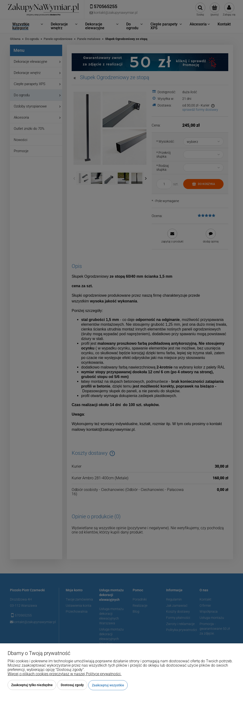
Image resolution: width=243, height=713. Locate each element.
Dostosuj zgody (72, 685)
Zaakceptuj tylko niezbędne (32, 685)
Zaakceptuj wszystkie (108, 685)
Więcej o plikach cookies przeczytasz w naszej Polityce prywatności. (65, 674)
